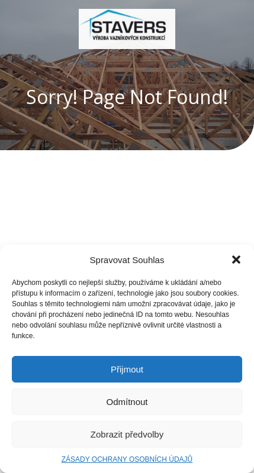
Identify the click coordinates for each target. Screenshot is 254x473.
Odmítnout (126, 402)
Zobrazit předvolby (127, 434)
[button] (236, 259)
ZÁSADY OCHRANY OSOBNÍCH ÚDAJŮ (127, 459)
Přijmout (127, 369)
